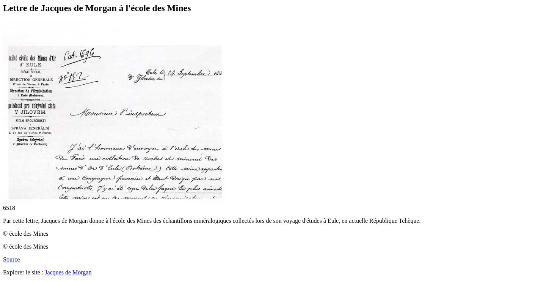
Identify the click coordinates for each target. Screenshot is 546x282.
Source (11, 259)
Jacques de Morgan (68, 272)
